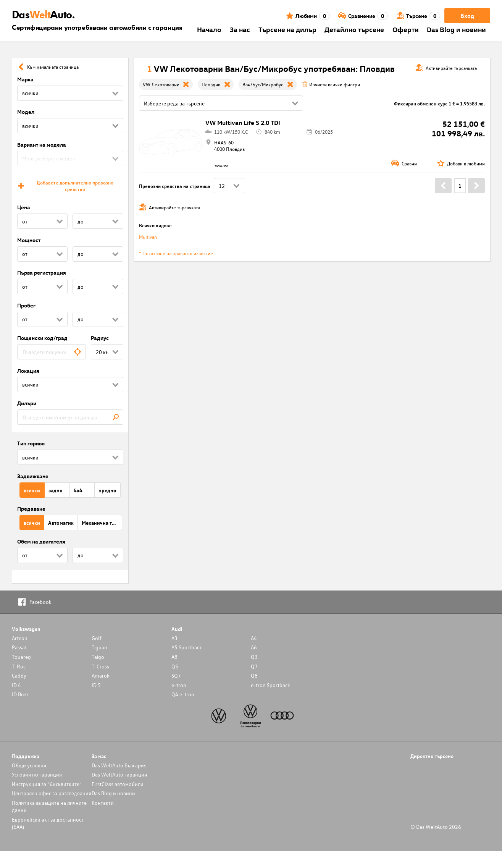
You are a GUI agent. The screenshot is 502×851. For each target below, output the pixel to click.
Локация (28, 370)
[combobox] (51, 351)
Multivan (148, 236)
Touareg (21, 656)
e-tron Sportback (270, 685)
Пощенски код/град (42, 337)
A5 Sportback (186, 647)
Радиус (100, 337)
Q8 (254, 675)
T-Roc (19, 666)
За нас (240, 29)
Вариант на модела (41, 144)
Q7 (254, 666)
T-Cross (100, 666)
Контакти (103, 802)
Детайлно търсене (354, 29)
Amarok (101, 675)
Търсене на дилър (287, 29)
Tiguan (99, 647)
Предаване (31, 508)
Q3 (254, 656)
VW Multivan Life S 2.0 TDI (242, 122)
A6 (254, 647)
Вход (467, 15)
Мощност (28, 240)
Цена (23, 207)
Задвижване (32, 476)
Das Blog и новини (456, 29)
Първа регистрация (41, 272)
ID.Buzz (20, 694)
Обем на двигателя (41, 541)
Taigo (98, 656)
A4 (254, 638)
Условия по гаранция (37, 774)
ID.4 (16, 685)
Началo (209, 29)
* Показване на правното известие (176, 253)
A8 (174, 656)
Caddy (19, 675)
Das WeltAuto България (119, 765)
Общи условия (29, 765)
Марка (25, 79)
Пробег (26, 305)
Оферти (405, 29)
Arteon (19, 638)
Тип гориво (31, 443)
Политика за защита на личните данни (49, 806)
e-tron (178, 685)
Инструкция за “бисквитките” (47, 784)
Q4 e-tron (182, 694)
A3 (174, 638)
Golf (97, 638)
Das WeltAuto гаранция (119, 774)
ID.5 (96, 685)
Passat (19, 647)
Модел (25, 111)
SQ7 (176, 675)
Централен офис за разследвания (51, 793)
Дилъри (26, 403)
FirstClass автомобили (118, 784)
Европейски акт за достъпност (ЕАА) (48, 823)
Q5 (174, 666)
